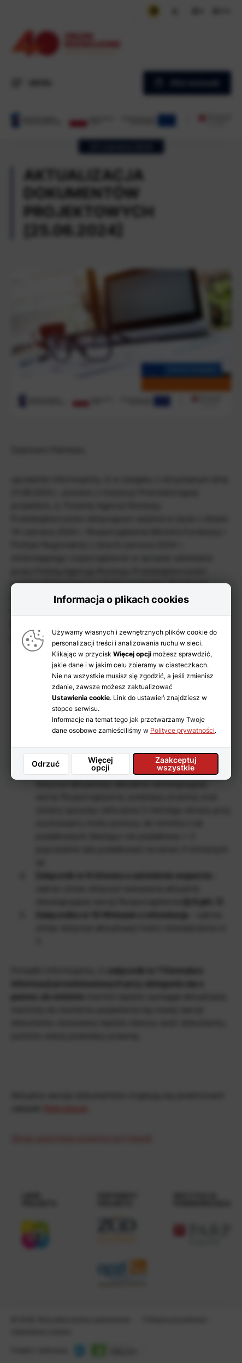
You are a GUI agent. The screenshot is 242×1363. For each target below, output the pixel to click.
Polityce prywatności (182, 730)
